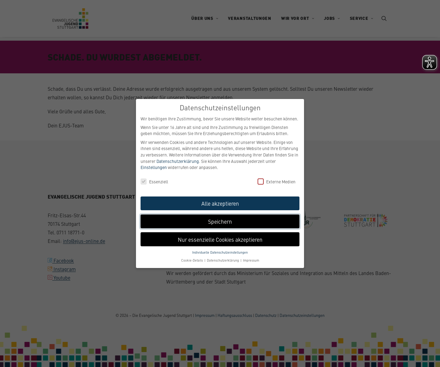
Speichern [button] (220, 221)
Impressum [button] (251, 260)
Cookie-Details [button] (192, 260)
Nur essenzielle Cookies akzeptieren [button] (220, 239)
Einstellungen (154, 167)
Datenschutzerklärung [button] (223, 260)
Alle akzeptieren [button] (220, 203)
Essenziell (154, 181)
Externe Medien (276, 181)
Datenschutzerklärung (177, 161)
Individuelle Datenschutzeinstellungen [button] (220, 252)
